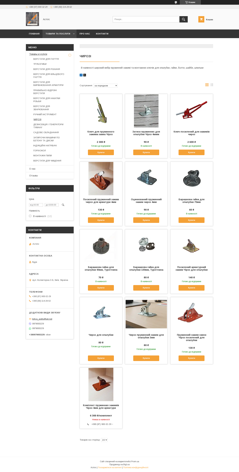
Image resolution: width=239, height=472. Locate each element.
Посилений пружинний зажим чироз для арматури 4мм (101, 200)
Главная (34, 33)
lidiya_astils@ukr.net (42, 319)
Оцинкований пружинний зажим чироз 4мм (146, 200)
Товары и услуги (38, 54)
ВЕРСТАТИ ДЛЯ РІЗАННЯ (46, 69)
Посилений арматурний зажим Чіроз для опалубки (192, 268)
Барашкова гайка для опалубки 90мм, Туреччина (101, 268)
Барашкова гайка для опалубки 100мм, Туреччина (146, 268)
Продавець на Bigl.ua (119, 464)
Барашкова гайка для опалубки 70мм (191, 200)
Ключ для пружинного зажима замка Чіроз (100, 133)
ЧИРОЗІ (37, 119)
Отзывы (33, 175)
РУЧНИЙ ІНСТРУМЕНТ (44, 114)
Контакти (102, 33)
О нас (32, 168)
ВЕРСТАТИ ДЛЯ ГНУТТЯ (46, 59)
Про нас (85, 33)
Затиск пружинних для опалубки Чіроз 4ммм (146, 133)
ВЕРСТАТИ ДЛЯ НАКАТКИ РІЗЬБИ (46, 100)
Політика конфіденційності (135, 467)
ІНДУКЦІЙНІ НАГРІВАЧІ (45, 145)
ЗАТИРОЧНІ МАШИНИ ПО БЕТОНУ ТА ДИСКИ (46, 139)
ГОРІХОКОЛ (39, 150)
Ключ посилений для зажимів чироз (192, 133)
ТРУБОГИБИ (39, 64)
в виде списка (211, 85)
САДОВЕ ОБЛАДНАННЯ (46, 132)
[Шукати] (183, 19)
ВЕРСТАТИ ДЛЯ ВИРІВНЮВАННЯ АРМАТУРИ (48, 83)
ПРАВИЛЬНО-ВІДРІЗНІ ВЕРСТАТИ (45, 92)
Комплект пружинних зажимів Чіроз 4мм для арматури (101, 406)
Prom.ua (135, 461)
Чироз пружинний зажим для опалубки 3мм (146, 336)
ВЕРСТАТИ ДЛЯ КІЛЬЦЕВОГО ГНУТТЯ (48, 75)
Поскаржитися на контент (110, 467)
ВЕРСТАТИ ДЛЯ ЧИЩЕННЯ (47, 160)
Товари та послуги (57, 33)
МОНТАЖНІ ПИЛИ (42, 155)
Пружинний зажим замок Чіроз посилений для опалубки (191, 338)
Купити (100, 152)
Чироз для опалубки (101, 335)
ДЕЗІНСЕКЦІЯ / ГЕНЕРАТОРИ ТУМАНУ (48, 126)
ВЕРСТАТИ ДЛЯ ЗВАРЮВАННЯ (41, 108)
